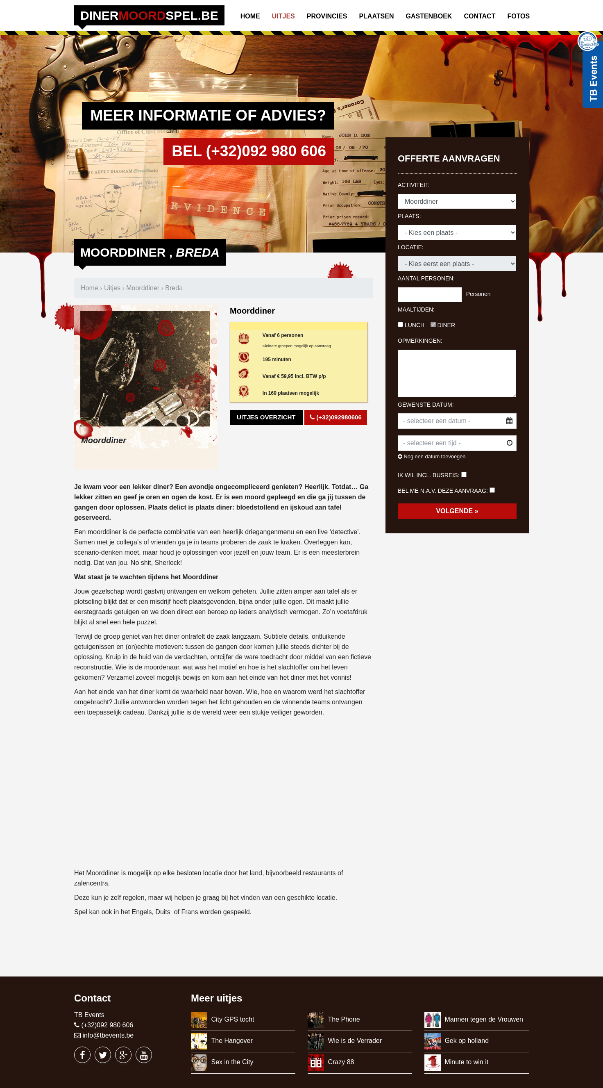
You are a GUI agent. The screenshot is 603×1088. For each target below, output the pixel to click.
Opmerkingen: (420, 340)
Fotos (518, 16)
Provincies (327, 16)
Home (250, 16)
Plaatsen (376, 16)
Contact (479, 16)
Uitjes (283, 16)
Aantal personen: (426, 278)
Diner (443, 325)
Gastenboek (429, 16)
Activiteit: (414, 185)
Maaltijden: (416, 309)
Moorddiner (142, 288)
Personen (478, 294)
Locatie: (411, 247)
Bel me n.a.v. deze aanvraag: (443, 490)
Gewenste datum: (426, 404)
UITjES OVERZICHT (266, 417)
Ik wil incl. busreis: (428, 475)
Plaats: (409, 216)
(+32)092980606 (336, 417)
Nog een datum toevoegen (431, 456)
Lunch (411, 325)
